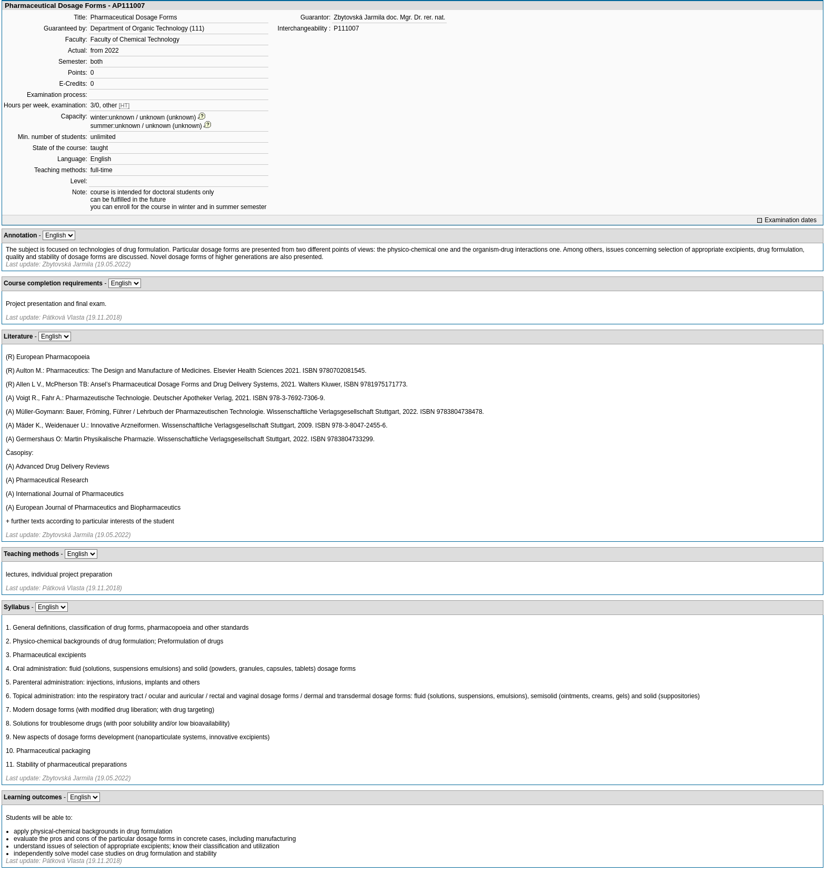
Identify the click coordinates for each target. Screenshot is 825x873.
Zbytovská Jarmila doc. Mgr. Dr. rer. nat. (389, 17)
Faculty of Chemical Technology (134, 39)
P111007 (346, 28)
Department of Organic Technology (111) (147, 28)
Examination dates (790, 220)
